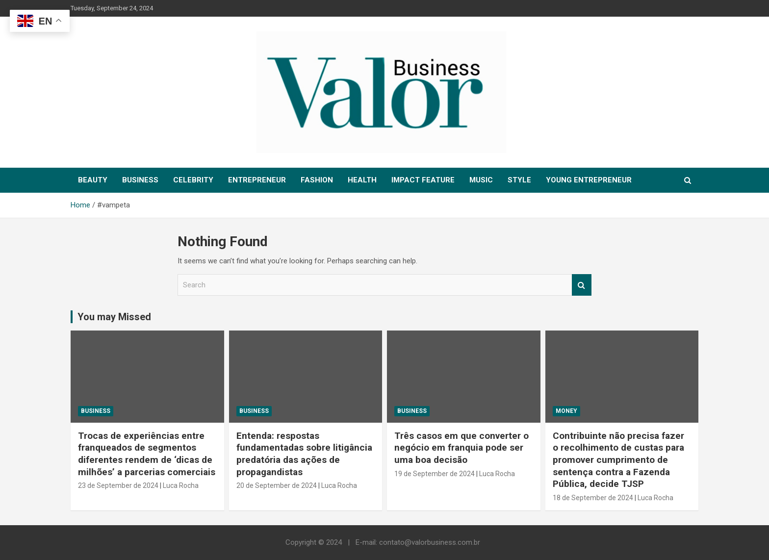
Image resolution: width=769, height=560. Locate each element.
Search (581, 285)
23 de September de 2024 (118, 485)
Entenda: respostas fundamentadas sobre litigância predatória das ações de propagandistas (304, 454)
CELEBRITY (193, 180)
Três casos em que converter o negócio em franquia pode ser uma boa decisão (461, 447)
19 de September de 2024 (434, 474)
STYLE (519, 180)
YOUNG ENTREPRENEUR (589, 180)
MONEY (566, 410)
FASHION (317, 180)
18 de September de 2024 (593, 498)
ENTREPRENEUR (257, 180)
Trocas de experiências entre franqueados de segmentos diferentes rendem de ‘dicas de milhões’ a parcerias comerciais (146, 454)
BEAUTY (92, 180)
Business (95, 410)
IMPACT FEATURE (423, 180)
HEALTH (362, 180)
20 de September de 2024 (276, 485)
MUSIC (481, 180)
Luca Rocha (181, 485)
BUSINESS (140, 180)
